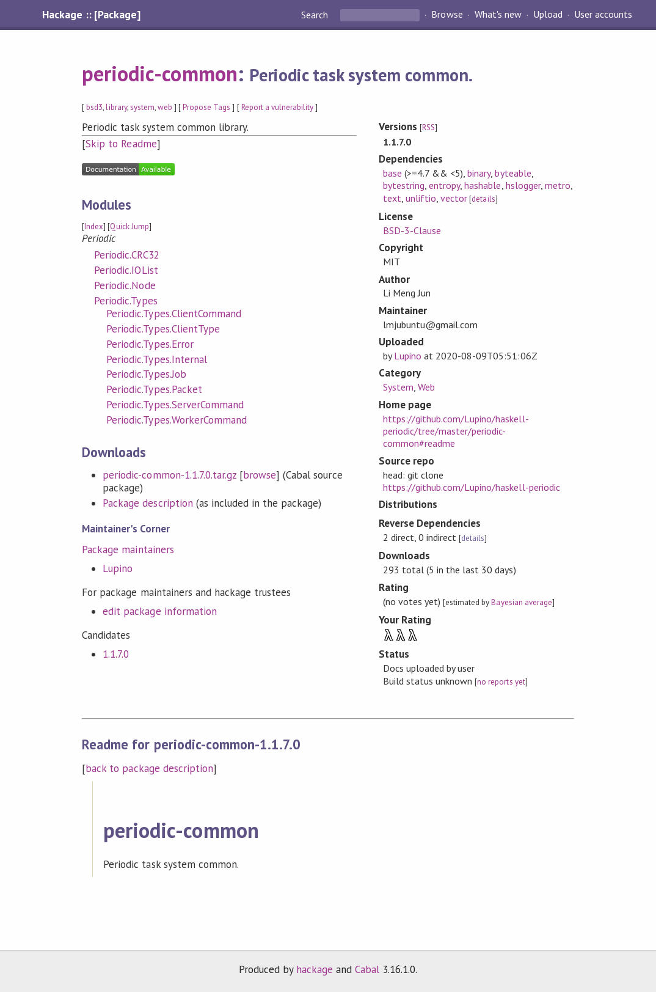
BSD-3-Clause (412, 230)
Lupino (118, 568)
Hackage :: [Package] (91, 14)
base (392, 173)
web (165, 107)
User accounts (603, 15)
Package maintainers (127, 549)
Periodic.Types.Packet (154, 389)
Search (315, 15)
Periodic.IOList (126, 270)
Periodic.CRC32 (126, 255)
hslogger (523, 185)
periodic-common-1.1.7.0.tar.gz (169, 475)
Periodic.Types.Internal (156, 359)
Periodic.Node (124, 285)
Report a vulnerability (277, 107)
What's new (498, 15)
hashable (482, 185)
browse (259, 475)
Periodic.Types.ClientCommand (173, 313)
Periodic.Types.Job (146, 374)
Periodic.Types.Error (149, 344)
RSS (428, 127)
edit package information (160, 611)
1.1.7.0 (116, 654)
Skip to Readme (121, 143)
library (116, 107)
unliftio (421, 198)
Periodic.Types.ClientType (163, 329)
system (142, 107)
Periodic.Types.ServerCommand (175, 404)
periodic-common (159, 73)
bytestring (404, 185)
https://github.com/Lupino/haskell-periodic (471, 487)
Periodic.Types (125, 300)
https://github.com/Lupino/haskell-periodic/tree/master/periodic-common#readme (456, 431)
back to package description (149, 768)
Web (426, 387)
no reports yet (501, 682)
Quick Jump (129, 226)
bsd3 (94, 107)
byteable (513, 173)
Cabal (367, 969)
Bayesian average (521, 602)
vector (453, 198)
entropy (444, 185)
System (398, 387)
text (392, 198)
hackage (314, 969)
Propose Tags (206, 107)
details (483, 199)
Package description (147, 503)
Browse (446, 15)
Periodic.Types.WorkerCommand (176, 420)
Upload (548, 15)
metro (557, 185)
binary (478, 173)
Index (93, 226)
